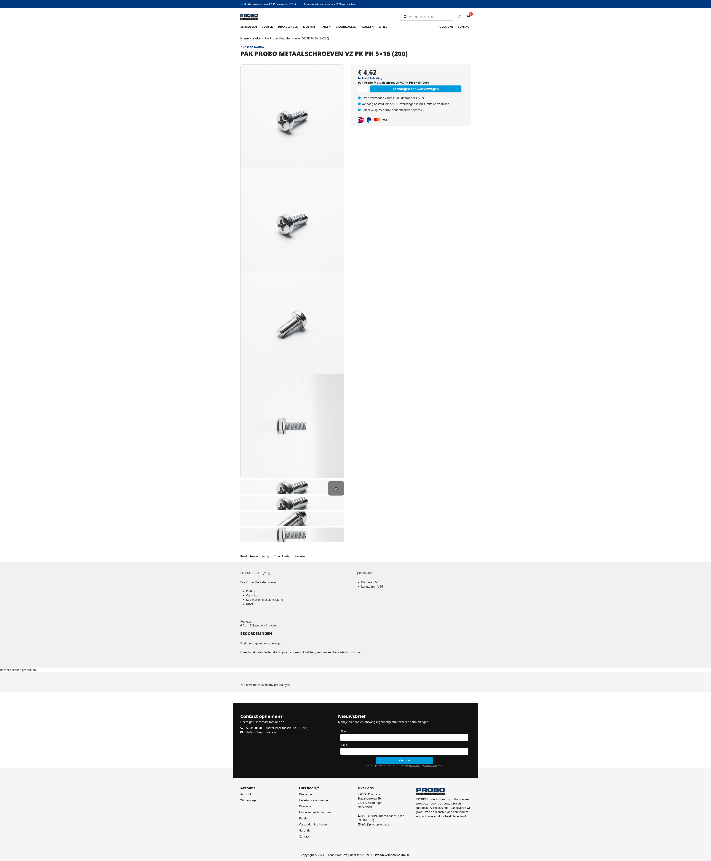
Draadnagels (344, 26)
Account (245, 794)
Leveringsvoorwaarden (314, 800)
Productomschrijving (254, 556)
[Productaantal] (363, 89)
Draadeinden (287, 26)
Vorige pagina (252, 47)
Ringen (324, 26)
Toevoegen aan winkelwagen (416, 89)
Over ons (446, 26)
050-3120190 (368, 816)
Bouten (267, 26)
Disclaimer (306, 794)
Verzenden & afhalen (313, 824)
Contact (464, 26)
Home (244, 38)
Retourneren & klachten (315, 812)
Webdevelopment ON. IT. (392, 855)
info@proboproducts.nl (375, 824)
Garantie (305, 830)
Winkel (256, 38)
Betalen (304, 818)
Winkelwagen (249, 800)
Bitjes (380, 26)
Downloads (281, 556)
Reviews (300, 556)
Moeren (308, 26)
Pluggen (365, 26)
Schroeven (248, 26)
